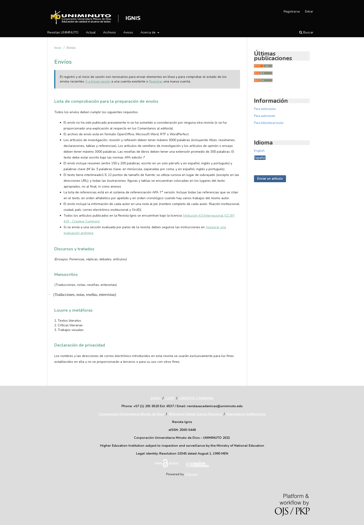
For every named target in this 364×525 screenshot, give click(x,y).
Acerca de (148, 32)
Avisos (128, 32)
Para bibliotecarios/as (269, 123)
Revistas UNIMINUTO (62, 32)
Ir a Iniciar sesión (98, 81)
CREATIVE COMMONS (196, 398)
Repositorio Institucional (246, 414)
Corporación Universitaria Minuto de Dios (131, 414)
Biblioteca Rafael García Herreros (195, 414)
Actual (91, 32)
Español (260, 157)
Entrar (309, 12)
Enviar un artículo (270, 179)
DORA (156, 398)
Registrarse (292, 12)
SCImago (191, 474)
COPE (169, 398)
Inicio (57, 48)
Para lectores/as (265, 109)
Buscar (306, 32)
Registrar (155, 81)
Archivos (109, 32)
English (259, 151)
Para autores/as (264, 116)
